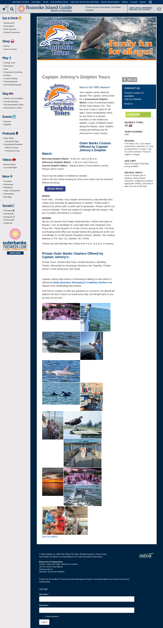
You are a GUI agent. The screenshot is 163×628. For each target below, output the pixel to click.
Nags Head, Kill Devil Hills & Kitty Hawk (85, 2)
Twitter (8, 223)
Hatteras (125, 2)
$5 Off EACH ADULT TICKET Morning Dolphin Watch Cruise (139, 115)
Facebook (9, 210)
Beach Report (10, 164)
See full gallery (50, 536)
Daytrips (143, 2)
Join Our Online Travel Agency (51, 567)
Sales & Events (10, 49)
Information (9, 194)
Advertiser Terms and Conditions (51, 572)
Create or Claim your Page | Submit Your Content (58, 564)
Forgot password (52, 616)
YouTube (8, 214)
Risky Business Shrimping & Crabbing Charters (80, 282)
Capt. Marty (9, 138)
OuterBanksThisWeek (13, 144)
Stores (7, 46)
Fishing (7, 75)
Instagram (9, 217)
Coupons (8, 181)
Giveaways (8, 184)
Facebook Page (12, 141)
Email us (128, 103)
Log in (44, 622)
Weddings (8, 187)
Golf (6, 69)
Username (44, 594)
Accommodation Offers (14, 105)
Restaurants (9, 23)
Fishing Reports (11, 81)
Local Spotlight (10, 167)
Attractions (9, 66)
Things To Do (9, 63)
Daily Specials (10, 29)
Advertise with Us (46, 569)
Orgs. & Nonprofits (12, 191)
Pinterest (9, 220)
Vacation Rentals (11, 102)
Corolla (45, 2)
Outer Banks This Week (20, 2)
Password (44, 605)
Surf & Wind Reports (12, 85)
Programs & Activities (13, 72)
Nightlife (7, 124)
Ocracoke (134, 2)
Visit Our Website (133, 99)
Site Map (7, 197)
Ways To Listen (12, 148)
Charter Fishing (10, 78)
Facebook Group (13, 151)
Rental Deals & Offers (13, 108)
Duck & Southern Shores (59, 2)
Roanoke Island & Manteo (110, 2)
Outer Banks (36, 2)
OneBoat (56, 579)
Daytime (7, 121)
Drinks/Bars (9, 26)
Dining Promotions (12, 32)
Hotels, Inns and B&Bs (13, 98)
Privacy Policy (101, 554)
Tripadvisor (129, 80)
